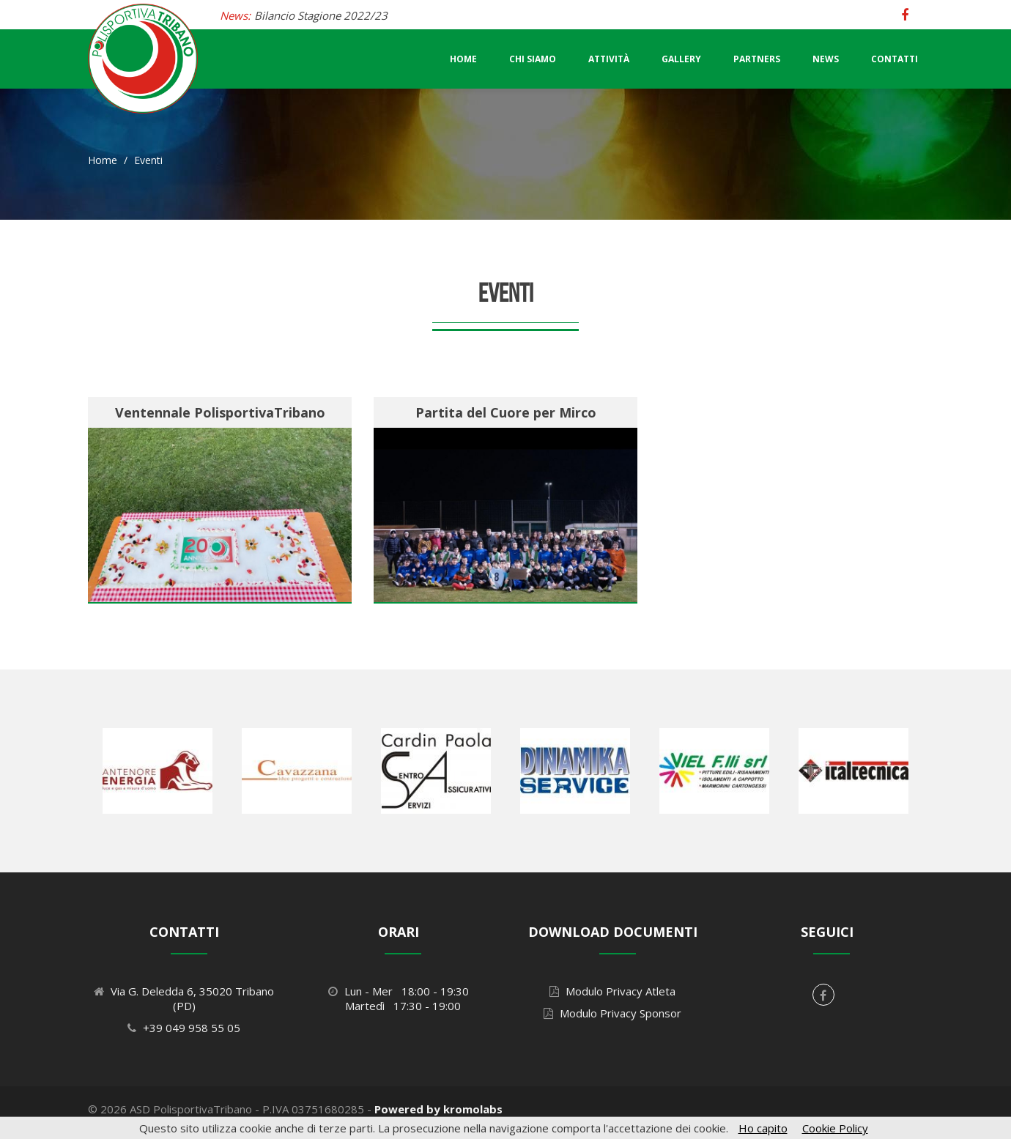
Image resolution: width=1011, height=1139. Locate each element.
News (825, 59)
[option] (157, 770)
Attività (608, 59)
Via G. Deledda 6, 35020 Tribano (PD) (192, 998)
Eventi (148, 160)
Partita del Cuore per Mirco (505, 412)
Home (463, 59)
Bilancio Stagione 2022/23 (321, 15)
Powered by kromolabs (438, 1109)
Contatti (894, 59)
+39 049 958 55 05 (191, 1027)
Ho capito (763, 1128)
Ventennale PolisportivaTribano (220, 412)
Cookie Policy (835, 1128)
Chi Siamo (532, 59)
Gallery (681, 59)
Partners (756, 59)
